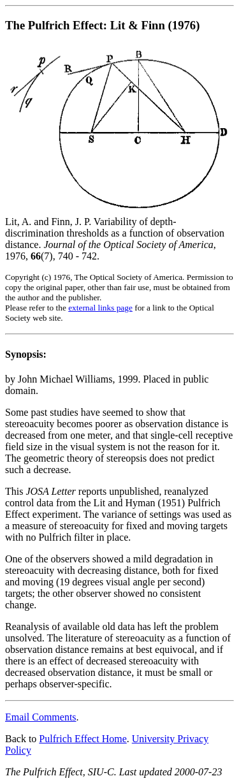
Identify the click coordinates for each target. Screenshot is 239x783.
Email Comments (40, 717)
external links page (100, 307)
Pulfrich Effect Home (82, 738)
